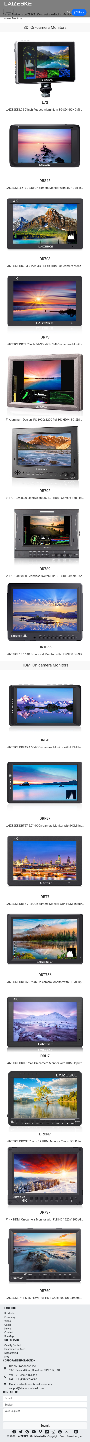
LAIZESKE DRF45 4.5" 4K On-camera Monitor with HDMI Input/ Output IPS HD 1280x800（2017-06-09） (46, 747)
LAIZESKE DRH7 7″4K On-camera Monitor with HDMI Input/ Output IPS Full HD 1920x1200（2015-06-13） (46, 1063)
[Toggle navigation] (8, 12)
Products (9, 1313)
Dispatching (11, 1352)
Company (9, 1317)
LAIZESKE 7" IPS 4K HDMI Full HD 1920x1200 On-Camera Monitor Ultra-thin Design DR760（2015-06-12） (46, 1298)
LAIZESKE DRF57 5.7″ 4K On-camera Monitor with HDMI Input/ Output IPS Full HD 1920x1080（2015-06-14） (46, 825)
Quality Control (12, 1345)
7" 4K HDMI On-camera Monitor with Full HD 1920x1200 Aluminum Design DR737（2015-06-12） (46, 1219)
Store (79, 12)
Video (7, 1321)
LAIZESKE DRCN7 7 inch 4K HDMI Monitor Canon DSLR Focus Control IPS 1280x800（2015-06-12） (46, 1141)
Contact (8, 1332)
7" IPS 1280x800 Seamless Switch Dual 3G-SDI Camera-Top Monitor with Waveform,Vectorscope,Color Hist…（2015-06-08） (46, 576)
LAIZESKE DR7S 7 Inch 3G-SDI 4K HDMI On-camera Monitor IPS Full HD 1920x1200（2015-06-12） (46, 344)
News (7, 1328)
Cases (7, 1324)
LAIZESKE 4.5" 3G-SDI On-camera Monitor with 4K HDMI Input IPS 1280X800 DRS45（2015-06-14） (46, 188)
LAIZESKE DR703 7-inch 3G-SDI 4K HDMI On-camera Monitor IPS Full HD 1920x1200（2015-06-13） (46, 266)
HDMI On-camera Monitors (45, 665)
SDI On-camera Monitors (45, 27)
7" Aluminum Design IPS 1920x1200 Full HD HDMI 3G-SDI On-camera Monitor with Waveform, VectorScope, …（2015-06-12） (46, 419)
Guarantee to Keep (14, 1349)
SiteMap (9, 1336)
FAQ (6, 1356)
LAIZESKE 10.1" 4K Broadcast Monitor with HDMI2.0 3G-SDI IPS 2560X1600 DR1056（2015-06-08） (46, 654)
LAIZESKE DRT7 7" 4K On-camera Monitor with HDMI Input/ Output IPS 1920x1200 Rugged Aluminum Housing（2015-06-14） (46, 904)
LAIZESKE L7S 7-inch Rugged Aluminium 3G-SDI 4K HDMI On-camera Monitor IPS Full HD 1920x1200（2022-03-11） (46, 109)
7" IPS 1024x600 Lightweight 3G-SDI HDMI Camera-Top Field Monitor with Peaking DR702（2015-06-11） (46, 498)
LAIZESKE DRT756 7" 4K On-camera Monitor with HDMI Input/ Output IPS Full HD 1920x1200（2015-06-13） (46, 982)
